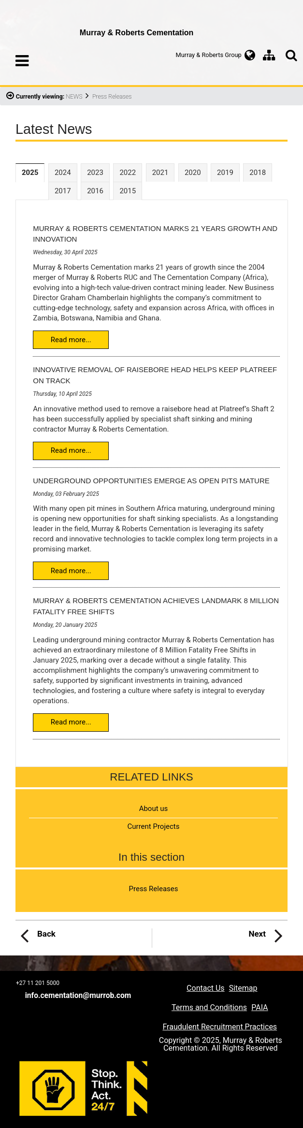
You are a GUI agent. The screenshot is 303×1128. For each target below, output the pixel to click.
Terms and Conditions (209, 1007)
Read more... (71, 339)
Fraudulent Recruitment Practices (219, 1026)
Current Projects (154, 826)
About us (153, 808)
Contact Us (206, 988)
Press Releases (153, 888)
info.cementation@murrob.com (78, 995)
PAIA (259, 1007)
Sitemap (243, 988)
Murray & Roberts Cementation (44, 26)
